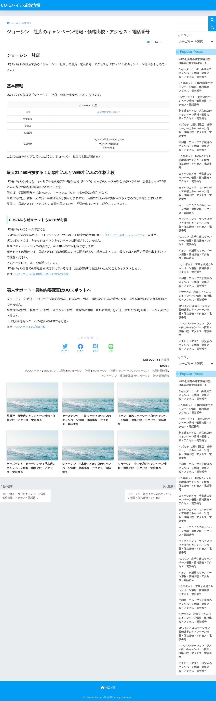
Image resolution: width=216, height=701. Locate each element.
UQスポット (34, 362)
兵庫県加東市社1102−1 (108, 104)
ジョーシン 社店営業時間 (151, 362)
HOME (108, 688)
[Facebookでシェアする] (80, 339)
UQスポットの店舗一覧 (30, 318)
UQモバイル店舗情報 (20, 5)
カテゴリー (185, 35)
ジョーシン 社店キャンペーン (113, 362)
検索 (212, 20)
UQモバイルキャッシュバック (125, 226)
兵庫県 (165, 351)
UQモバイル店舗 (55, 362)
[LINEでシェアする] (111, 339)
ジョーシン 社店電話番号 (153, 367)
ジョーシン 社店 (79, 362)
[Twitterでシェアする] (65, 339)
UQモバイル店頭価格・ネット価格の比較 (42, 265)
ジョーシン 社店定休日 (118, 367)
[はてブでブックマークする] (95, 339)
